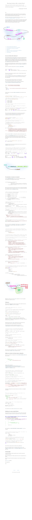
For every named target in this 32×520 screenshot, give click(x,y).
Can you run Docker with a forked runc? (12, 46)
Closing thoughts (9, 52)
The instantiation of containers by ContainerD (12, 48)
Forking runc (8, 49)
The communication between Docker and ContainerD (13, 47)
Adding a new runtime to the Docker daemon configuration (14, 50)
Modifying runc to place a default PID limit (12, 51)
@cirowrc (7, 506)
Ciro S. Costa (21, 8)
